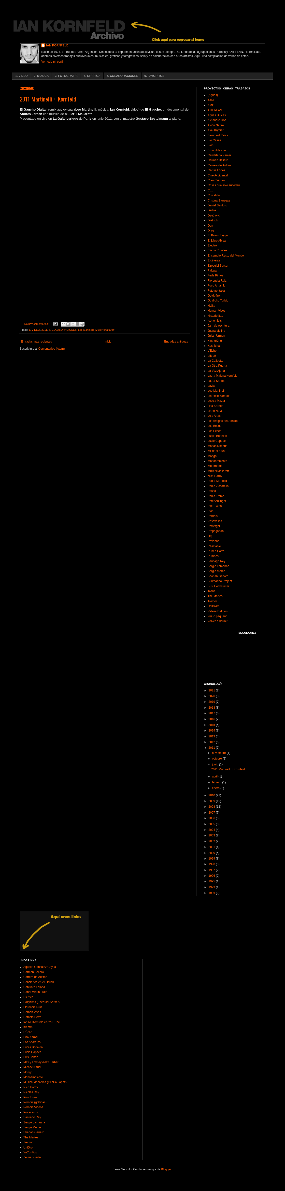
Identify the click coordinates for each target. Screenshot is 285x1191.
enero (216, 788)
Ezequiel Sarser (218, 265)
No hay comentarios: (36, 323)
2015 (212, 725)
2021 (212, 690)
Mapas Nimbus (217, 446)
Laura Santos (216, 381)
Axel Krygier (216, 130)
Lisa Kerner (215, 406)
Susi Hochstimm (218, 586)
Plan (211, 511)
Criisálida (214, 195)
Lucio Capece (217, 441)
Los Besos (214, 426)
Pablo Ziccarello (218, 486)
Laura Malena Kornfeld (222, 375)
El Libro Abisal (217, 240)
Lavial (211, 385)
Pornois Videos (33, 1107)
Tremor (212, 601)
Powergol (214, 526)
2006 (212, 818)
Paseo (212, 491)
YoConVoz (30, 1152)
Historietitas (215, 315)
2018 (212, 707)
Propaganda (216, 531)
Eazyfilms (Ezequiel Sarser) (41, 1002)
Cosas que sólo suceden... (225, 185)
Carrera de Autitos (219, 165)
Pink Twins (215, 506)
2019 (212, 701)
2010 (212, 795)
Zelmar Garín (32, 1157)
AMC (211, 105)
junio (215, 764)
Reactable (214, 546)
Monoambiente (217, 461)
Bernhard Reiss (218, 135)
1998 (212, 864)
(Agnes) (213, 95)
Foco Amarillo (217, 285)
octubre (217, 758)
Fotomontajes (217, 290)
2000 (212, 853)
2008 (212, 806)
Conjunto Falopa (34, 987)
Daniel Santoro (217, 205)
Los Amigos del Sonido (223, 421)
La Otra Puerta (217, 365)
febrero (217, 782)
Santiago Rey (216, 561)
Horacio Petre (32, 1017)
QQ (210, 536)
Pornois (213, 516)
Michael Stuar (217, 451)
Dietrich (213, 220)
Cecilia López (216, 170)
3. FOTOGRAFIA (66, 76)
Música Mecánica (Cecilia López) (45, 1082)
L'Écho (212, 350)
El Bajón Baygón (218, 235)
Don (210, 225)
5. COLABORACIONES (122, 76)
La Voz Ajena (216, 371)
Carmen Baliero (218, 160)
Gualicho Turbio (218, 300)
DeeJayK (214, 215)
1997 (212, 870)
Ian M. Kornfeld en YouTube (41, 1022)
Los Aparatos (32, 1042)
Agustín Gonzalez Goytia (39, 967)
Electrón (213, 245)
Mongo (212, 456)
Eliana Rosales (217, 250)
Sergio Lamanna (218, 566)
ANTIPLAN (215, 110)
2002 (212, 841)
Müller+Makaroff (104, 329)
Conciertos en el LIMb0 (38, 982)
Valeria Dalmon (218, 611)
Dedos (212, 210)
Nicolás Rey (31, 1092)
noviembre (219, 753)
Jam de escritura (218, 325)
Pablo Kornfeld (217, 481)
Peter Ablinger (217, 501)
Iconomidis (215, 320)
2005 (212, 824)
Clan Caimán (216, 180)
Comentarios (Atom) (51, 348)
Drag (211, 230)
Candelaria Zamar (219, 155)
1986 (212, 893)
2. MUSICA (41, 76)
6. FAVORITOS (154, 76)
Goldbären (214, 295)
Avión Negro (216, 125)
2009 (212, 801)
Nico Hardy (215, 476)
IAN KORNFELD (57, 45)
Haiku (211, 305)
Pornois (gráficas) (34, 1102)
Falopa (212, 270)
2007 (212, 812)
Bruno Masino (217, 150)
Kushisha (214, 345)
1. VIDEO (21, 76)
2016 (212, 719)
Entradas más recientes (36, 341)
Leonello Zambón (219, 396)
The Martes (215, 596)
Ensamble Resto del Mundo (226, 255)
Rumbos (213, 556)
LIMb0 (212, 356)
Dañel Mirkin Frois (35, 992)
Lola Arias (214, 415)
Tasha (211, 591)
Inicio (108, 341)
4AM (211, 100)
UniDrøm (213, 606)
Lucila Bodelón (217, 436)
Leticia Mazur (216, 400)
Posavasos (215, 521)
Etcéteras (214, 260)
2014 (212, 730)
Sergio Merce (216, 571)
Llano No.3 (215, 411)
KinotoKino (215, 341)
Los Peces (214, 431)
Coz (210, 190)
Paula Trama (216, 496)
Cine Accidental (218, 175)
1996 (212, 875)
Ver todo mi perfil (52, 61)
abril (215, 776)
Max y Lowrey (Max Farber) (41, 1062)
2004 (212, 830)
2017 (212, 713)
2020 (212, 696)
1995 (212, 881)
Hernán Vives (216, 310)
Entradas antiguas (176, 341)
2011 (44, 329)
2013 (212, 736)
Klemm (27, 1027)
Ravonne (213, 541)
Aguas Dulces (217, 115)
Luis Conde (30, 1057)
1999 (212, 858)
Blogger (166, 1169)
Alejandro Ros (217, 120)
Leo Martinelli (86, 329)
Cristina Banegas (219, 200)
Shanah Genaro (218, 576)
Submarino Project (220, 581)
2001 (212, 847)
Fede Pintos (215, 275)
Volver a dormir (218, 621)
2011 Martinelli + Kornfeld (48, 98)
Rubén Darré (216, 551)
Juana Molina (216, 330)
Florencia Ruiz (217, 280)
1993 (212, 887)
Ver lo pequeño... (219, 616)
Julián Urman (216, 335)
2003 (212, 835)
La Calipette (215, 360)
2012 (212, 742)
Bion (211, 145)
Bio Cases (214, 140)
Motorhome (215, 466)
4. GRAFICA (92, 76)
